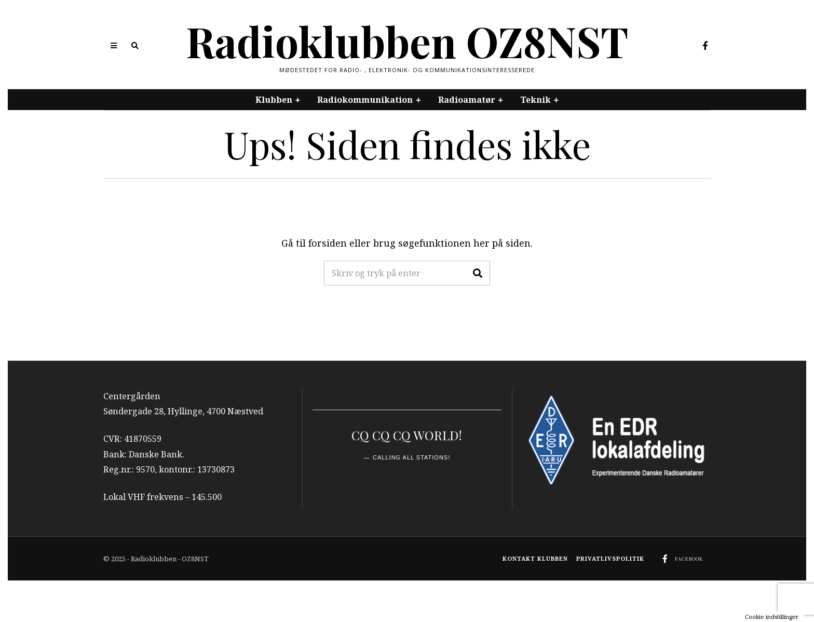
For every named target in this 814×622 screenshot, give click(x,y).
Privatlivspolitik (610, 558)
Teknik (535, 99)
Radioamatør (466, 99)
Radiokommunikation (365, 99)
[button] (477, 273)
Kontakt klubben (535, 558)
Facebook (689, 559)
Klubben (273, 99)
